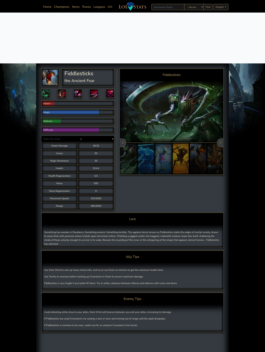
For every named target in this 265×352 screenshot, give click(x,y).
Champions (61, 7)
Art (110, 7)
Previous (122, 143)
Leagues (99, 7)
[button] (45, 93)
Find (208, 7)
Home (48, 6)
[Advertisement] (132, 38)
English (220, 7)
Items (76, 7)
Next (220, 143)
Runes (86, 7)
